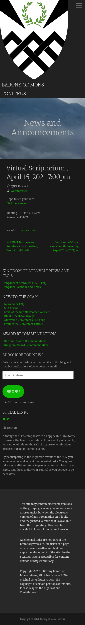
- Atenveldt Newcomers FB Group (23, 320)
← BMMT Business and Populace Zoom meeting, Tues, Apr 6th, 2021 (22, 246)
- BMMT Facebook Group (18, 316)
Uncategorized (27, 230)
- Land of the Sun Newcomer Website (26, 312)
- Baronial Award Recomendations (24, 341)
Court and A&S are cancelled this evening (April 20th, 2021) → (64, 246)
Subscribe (13, 391)
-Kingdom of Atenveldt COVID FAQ (24, 283)
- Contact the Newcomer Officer (22, 324)
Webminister (18, 191)
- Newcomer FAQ (13, 304)
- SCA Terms (10, 308)
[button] (80, 5)
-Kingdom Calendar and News (21, 287)
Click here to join (17, 203)
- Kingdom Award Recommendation (25, 345)
